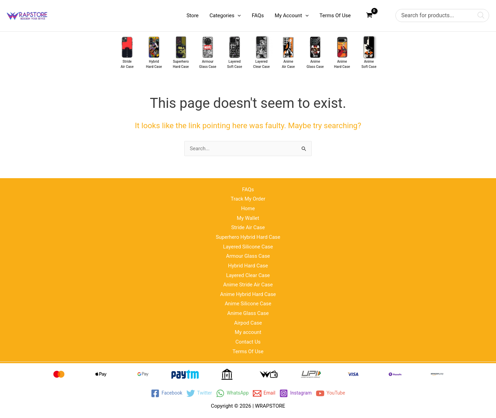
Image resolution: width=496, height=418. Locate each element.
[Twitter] (197, 393)
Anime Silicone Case (248, 303)
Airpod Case (248, 322)
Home (248, 207)
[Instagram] (298, 393)
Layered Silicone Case (248, 246)
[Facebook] (162, 393)
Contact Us (248, 342)
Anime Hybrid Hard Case (248, 294)
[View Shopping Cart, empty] (369, 15)
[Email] (265, 393)
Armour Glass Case (248, 255)
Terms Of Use (248, 351)
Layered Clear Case (248, 275)
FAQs (248, 188)
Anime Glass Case (248, 313)
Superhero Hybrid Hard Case (248, 236)
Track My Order (247, 198)
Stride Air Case (248, 227)
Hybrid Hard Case (248, 265)
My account (248, 332)
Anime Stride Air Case (248, 284)
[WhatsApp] (232, 393)
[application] (239, 15)
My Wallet (248, 217)
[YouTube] (334, 393)
